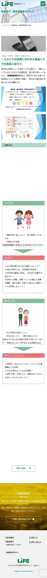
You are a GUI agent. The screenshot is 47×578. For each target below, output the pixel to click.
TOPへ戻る (21, 468)
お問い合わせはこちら (22, 519)
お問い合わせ (35, 542)
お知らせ (34, 538)
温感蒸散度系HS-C (12, 552)
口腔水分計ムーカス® (13, 545)
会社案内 (10, 538)
